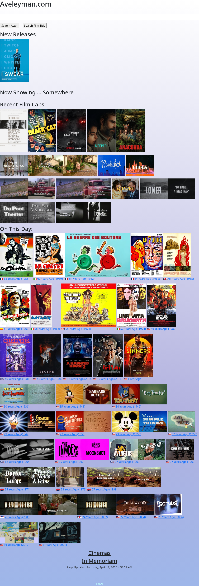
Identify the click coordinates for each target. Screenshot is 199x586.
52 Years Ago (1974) (133, 329)
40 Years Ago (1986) (17, 379)
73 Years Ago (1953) (72, 434)
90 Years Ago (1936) (16, 406)
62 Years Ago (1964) (17, 462)
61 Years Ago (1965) (181, 279)
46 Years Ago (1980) (163, 329)
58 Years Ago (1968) (47, 329)
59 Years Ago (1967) (71, 462)
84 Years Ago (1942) (128, 406)
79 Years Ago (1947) (16, 434)
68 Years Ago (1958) (16, 279)
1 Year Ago (134, 379)
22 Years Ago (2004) (133, 517)
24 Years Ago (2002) (95, 517)
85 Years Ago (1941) (72, 406)
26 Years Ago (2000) (17, 517)
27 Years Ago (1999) (104, 489)
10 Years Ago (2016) (109, 379)
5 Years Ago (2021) (55, 545)
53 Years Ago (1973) (73, 489)
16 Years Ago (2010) (16, 545)
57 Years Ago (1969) (127, 462)
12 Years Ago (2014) (79, 379)
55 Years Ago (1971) (78, 329)
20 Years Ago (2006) (171, 517)
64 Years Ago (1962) (81, 279)
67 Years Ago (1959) (50, 279)
